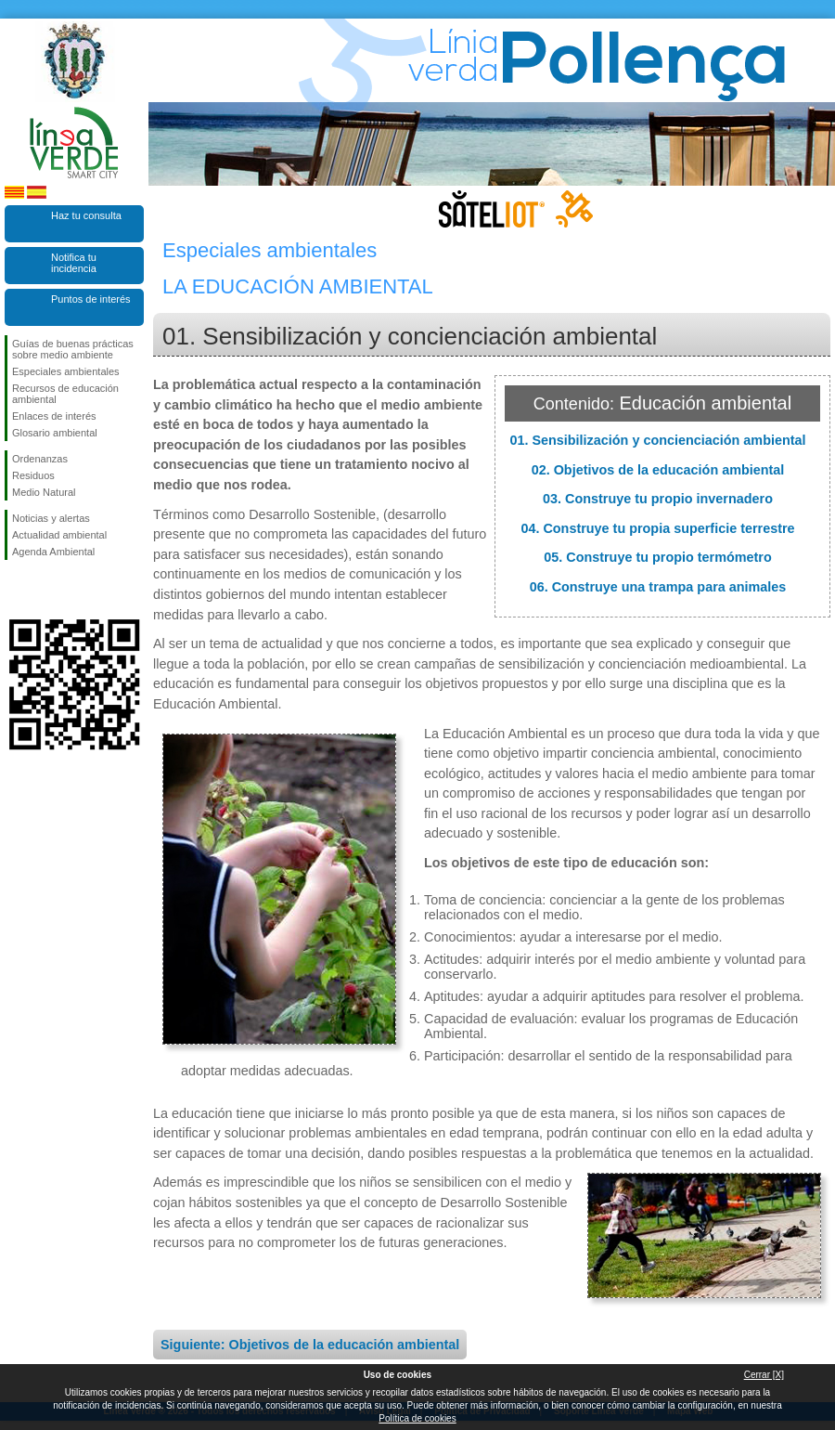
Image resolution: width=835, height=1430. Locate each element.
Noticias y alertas (51, 518)
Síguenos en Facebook (16, 589)
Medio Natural (43, 492)
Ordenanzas (40, 458)
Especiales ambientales (66, 371)
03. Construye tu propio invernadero (658, 498)
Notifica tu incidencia (73, 263)
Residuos (33, 475)
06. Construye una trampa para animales (658, 586)
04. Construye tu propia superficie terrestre (657, 528)
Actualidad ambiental (59, 534)
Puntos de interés (91, 299)
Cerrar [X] (764, 1375)
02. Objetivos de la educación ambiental (658, 469)
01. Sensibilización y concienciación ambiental (657, 440)
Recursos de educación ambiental (65, 394)
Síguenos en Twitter (46, 589)
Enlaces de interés (54, 416)
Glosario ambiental (54, 432)
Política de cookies (417, 1418)
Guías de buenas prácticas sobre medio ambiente (73, 349)
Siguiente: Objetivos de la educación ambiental (310, 1344)
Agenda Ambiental (53, 551)
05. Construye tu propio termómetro (657, 557)
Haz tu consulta (86, 215)
